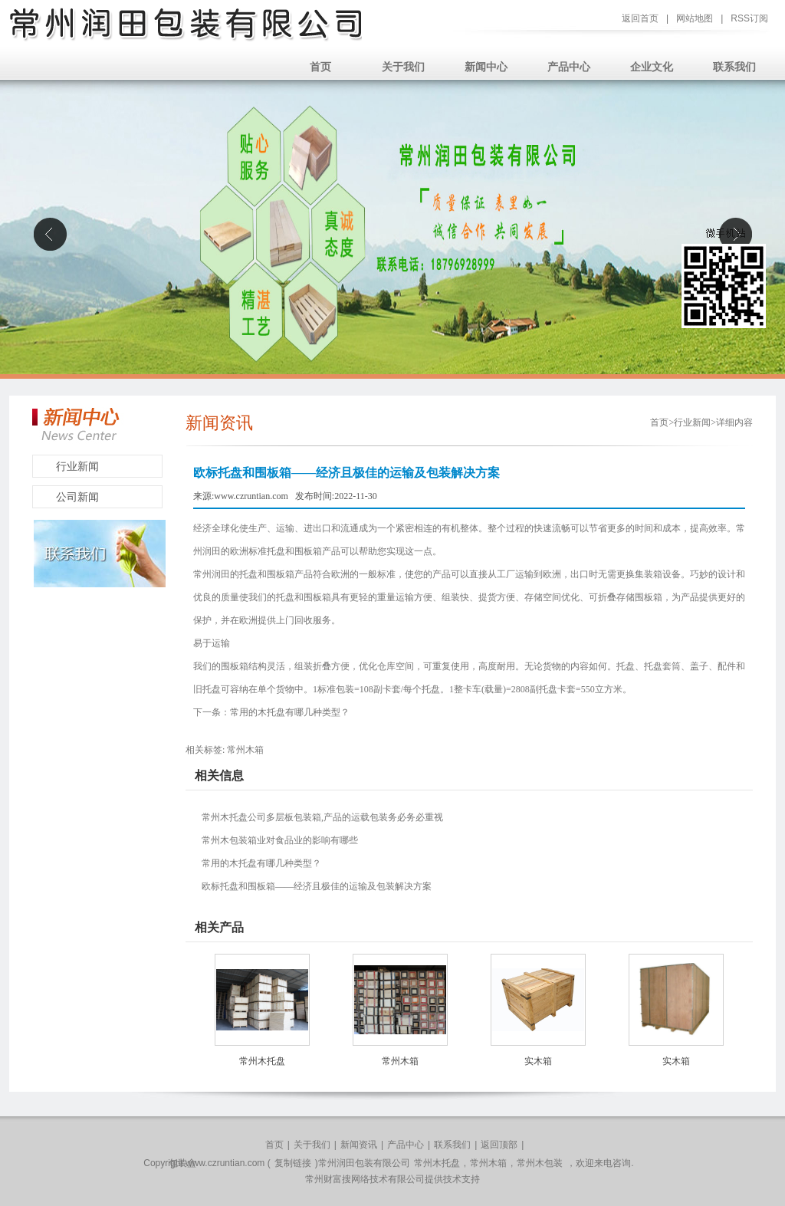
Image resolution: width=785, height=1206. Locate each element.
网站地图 (694, 18)
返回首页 (640, 18)
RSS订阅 (749, 18)
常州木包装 (540, 1163)
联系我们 (734, 67)
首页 (320, 67)
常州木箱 (245, 749)
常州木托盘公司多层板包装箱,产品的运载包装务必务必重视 (322, 817)
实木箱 (538, 1061)
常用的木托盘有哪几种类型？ (290, 712)
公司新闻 (77, 497)
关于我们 (403, 67)
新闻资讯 (358, 1144)
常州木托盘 (262, 1061)
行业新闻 (77, 466)
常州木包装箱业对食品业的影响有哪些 (280, 840)
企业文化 (651, 67)
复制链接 (292, 1163)
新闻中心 (486, 67)
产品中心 (568, 67)
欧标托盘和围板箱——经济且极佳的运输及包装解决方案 (317, 886)
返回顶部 (499, 1144)
